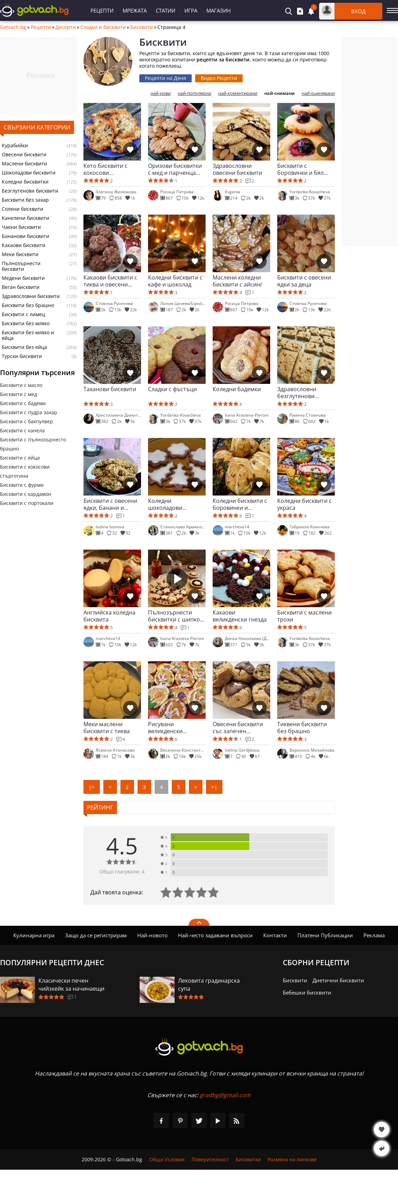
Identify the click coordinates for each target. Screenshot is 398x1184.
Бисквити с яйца (20, 457)
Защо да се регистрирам (96, 935)
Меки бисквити (20, 254)
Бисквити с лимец (23, 314)
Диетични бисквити (338, 980)
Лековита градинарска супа (209, 984)
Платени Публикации (325, 935)
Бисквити (141, 27)
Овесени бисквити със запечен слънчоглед (238, 728)
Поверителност (210, 1159)
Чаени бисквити (21, 227)
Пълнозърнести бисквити (21, 266)
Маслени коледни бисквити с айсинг (238, 281)
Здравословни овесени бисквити (237, 169)
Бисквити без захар (25, 200)
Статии (165, 10)
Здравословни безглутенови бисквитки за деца (302, 393)
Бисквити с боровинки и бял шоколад (300, 169)
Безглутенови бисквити (30, 191)
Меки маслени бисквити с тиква (106, 728)
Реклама (374, 935)
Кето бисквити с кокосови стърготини (105, 169)
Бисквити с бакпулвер (26, 421)
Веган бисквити (20, 287)
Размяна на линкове (292, 1159)
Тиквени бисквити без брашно (302, 728)
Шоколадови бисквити (29, 173)
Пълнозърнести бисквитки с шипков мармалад (175, 616)
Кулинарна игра (33, 935)
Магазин (218, 10)
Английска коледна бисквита (109, 616)
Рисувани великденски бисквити (165, 728)
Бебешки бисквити (307, 992)
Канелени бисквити (25, 218)
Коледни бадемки (237, 389)
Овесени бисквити (24, 154)
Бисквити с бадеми (23, 403)
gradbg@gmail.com (225, 1095)
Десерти (66, 27)
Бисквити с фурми (22, 485)
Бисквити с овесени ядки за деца (304, 281)
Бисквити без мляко (26, 323)
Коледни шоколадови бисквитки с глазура (175, 504)
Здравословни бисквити (31, 296)
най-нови (160, 93)
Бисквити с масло (21, 385)
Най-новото (152, 935)
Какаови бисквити (23, 245)
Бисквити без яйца (24, 347)
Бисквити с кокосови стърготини (25, 471)
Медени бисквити (23, 278)
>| (214, 786)
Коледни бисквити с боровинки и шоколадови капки (240, 504)
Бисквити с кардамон (25, 494)
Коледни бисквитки (25, 182)
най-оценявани (318, 93)
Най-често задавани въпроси (215, 935)
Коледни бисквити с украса (304, 504)
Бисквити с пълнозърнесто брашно (33, 444)
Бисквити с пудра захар (28, 412)
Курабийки (15, 145)
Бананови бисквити (25, 236)
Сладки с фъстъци (172, 389)
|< (92, 786)
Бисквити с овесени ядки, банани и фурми (110, 504)
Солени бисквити (22, 209)
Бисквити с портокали (26, 503)
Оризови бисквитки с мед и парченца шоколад (175, 169)
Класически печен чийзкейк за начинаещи (71, 984)
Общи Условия (167, 1159)
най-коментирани (237, 93)
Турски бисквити (22, 356)
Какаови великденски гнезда (240, 616)
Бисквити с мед (18, 394)
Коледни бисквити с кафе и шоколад (175, 281)
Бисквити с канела (22, 430)
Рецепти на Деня (165, 78)
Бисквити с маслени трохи (304, 616)
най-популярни (194, 93)
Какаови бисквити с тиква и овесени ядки (110, 281)
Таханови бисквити (109, 389)
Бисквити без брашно (28, 305)
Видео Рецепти (219, 78)
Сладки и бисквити (103, 27)
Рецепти (101, 10)
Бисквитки (248, 1159)
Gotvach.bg (13, 27)
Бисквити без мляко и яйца (28, 335)
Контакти (275, 935)
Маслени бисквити (24, 163)
